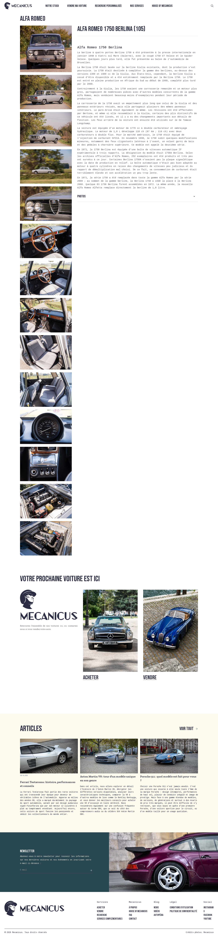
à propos (133, 907)
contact (133, 918)
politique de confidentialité (183, 911)
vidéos (157, 911)
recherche (102, 915)
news (156, 907)
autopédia (158, 915)
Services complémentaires (109, 918)
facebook (208, 915)
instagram (209, 907)
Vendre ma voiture (77, 6)
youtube (207, 918)
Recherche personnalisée (108, 6)
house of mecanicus (138, 911)
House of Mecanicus (162, 6)
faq (130, 915)
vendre (100, 911)
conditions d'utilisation (181, 907)
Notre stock (52, 6)
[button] (137, 196)
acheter (101, 907)
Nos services (137, 6)
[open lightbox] (46, 49)
